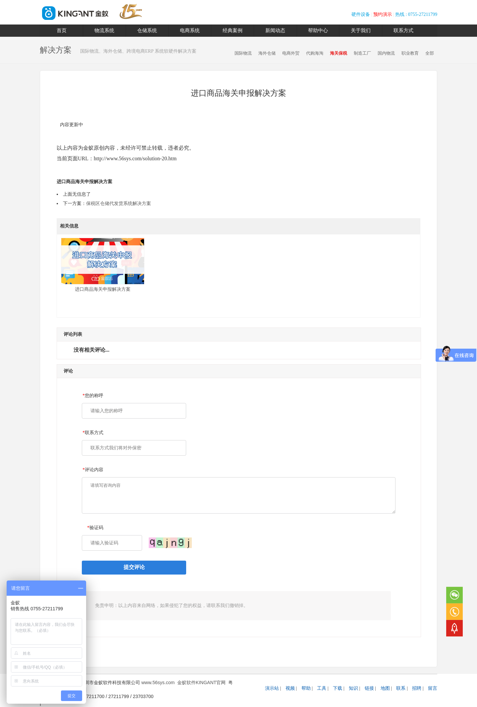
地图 (385, 688)
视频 (290, 688)
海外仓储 (267, 53)
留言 (432, 688)
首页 (62, 30)
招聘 (416, 688)
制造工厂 (362, 53)
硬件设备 (360, 14)
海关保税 (338, 53)
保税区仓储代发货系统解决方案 (118, 203)
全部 (429, 53)
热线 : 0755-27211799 (416, 14)
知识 (353, 688)
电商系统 (190, 30)
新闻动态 (275, 30)
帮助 (306, 688)
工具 (321, 688)
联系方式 (403, 30)
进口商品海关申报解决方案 (102, 265)
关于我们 (361, 30)
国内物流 (386, 53)
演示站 (272, 688)
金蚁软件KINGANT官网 (201, 682)
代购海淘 (314, 53)
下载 (337, 688)
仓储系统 (147, 30)
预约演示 (382, 14)
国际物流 (243, 53)
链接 (369, 688)
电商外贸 (290, 53)
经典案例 (232, 30)
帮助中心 (318, 30)
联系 (400, 688)
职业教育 (410, 53)
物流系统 (104, 30)
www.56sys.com (158, 682)
